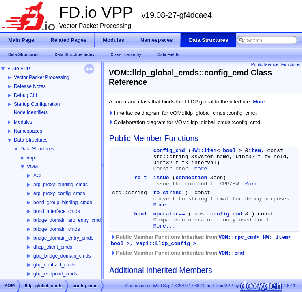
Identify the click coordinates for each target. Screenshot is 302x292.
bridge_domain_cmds (56, 229)
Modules (23, 122)
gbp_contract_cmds (54, 265)
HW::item (203, 151)
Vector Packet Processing (41, 77)
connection (191, 178)
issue (161, 178)
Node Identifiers (31, 112)
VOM (32, 167)
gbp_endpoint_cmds (55, 274)
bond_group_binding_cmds (62, 202)
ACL (38, 175)
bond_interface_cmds (56, 211)
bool (229, 151)
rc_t (140, 178)
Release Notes (30, 86)
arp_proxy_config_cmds (59, 193)
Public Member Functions (275, 64)
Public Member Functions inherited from (201, 240)
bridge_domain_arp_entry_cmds (68, 220)
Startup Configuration (37, 104)
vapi (31, 158)
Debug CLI (25, 95)
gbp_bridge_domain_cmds (62, 256)
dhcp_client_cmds (52, 247)
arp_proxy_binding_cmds (60, 184)
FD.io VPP (18, 68)
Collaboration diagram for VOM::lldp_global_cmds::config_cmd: (185, 122)
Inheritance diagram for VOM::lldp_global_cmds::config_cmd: (183, 113)
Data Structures (30, 140)
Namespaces (28, 131)
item (254, 151)
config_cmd (169, 151)
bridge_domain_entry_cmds (63, 238)
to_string (167, 193)
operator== (169, 214)
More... (261, 102)
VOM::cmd (231, 253)
